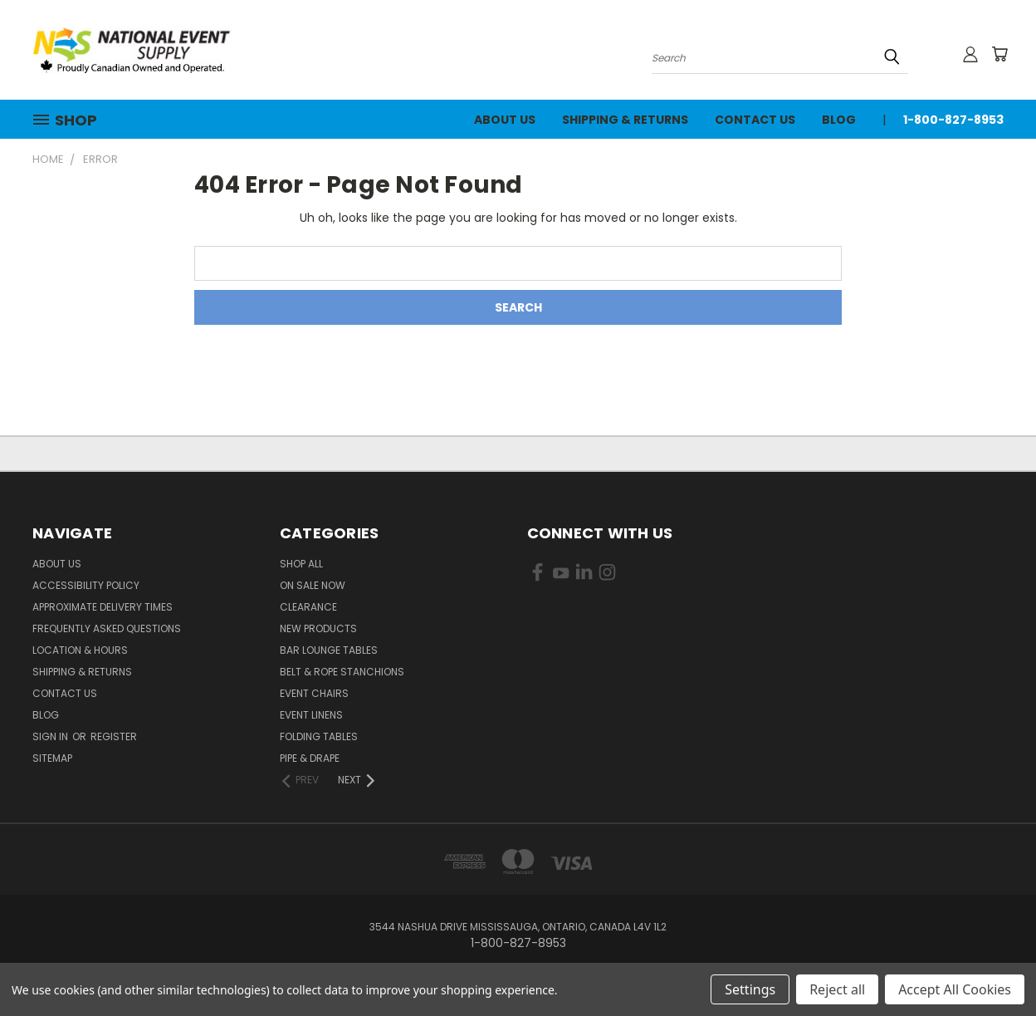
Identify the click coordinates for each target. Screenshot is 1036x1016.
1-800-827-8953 (953, 119)
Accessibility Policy (85, 585)
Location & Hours (80, 650)
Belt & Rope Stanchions (342, 672)
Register (113, 736)
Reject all (837, 989)
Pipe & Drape (310, 758)
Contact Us (755, 119)
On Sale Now (312, 585)
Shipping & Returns (625, 119)
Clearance (308, 607)
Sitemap (52, 758)
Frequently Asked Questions (106, 628)
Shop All (301, 564)
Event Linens (311, 715)
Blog (839, 119)
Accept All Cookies (954, 989)
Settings (750, 989)
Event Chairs (314, 693)
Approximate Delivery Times (102, 607)
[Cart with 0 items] (999, 54)
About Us (504, 119)
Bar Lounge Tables (329, 650)
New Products (318, 628)
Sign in (51, 736)
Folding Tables (319, 736)
